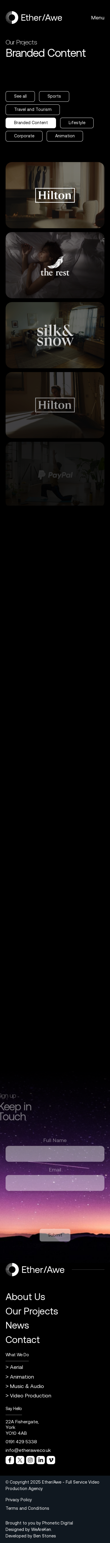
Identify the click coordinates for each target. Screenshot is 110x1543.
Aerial (16, 1367)
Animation (65, 136)
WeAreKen (41, 1529)
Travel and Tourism (33, 109)
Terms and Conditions (27, 1508)
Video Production (30, 1395)
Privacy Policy (19, 1499)
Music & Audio (27, 1386)
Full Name (55, 1144)
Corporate (24, 136)
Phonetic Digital (57, 1523)
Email (55, 1174)
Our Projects (32, 1311)
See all (20, 96)
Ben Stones (44, 1536)
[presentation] (50, 1211)
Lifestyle (77, 122)
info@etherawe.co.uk (28, 1450)
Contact (23, 1339)
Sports (54, 96)
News (17, 1325)
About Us (25, 1296)
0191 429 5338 (21, 1441)
